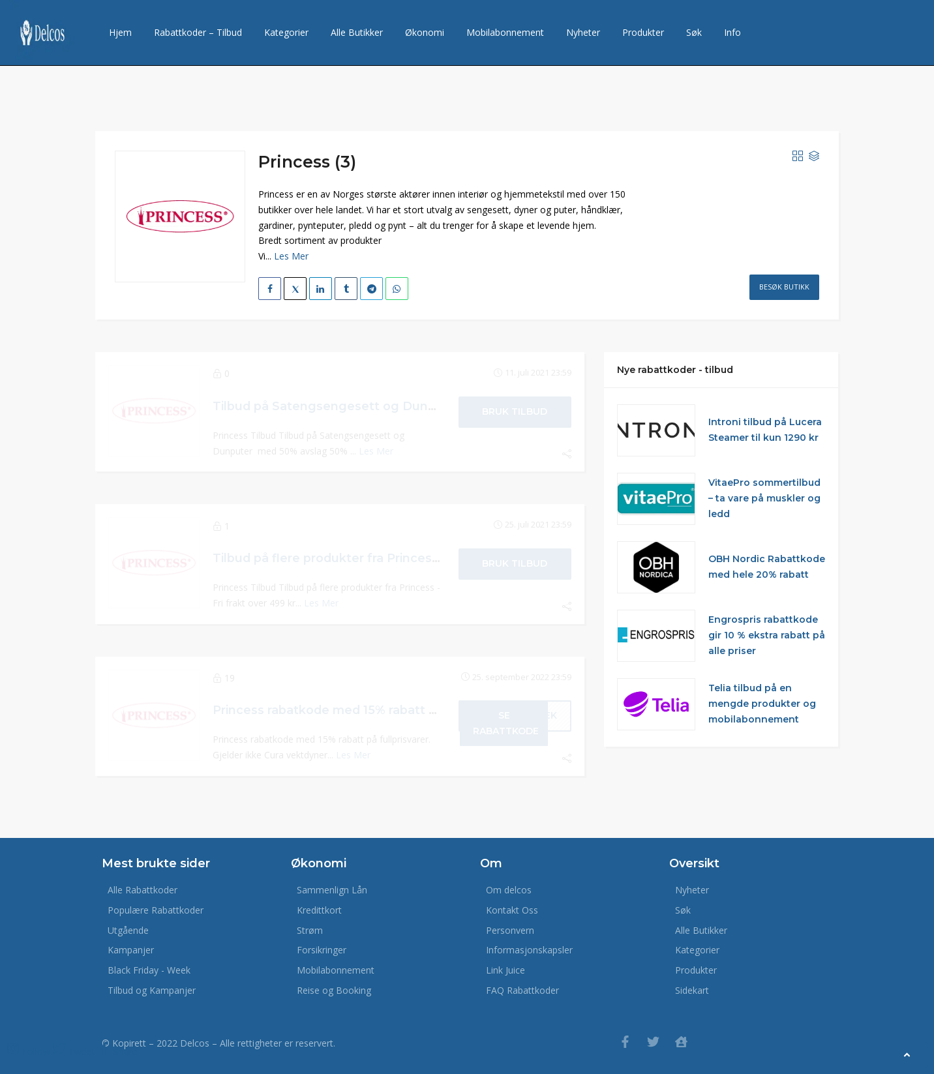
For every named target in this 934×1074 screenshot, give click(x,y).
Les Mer (291, 256)
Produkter (643, 32)
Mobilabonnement (505, 32)
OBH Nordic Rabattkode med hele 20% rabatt (766, 566)
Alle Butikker (357, 32)
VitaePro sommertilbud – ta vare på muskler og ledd (764, 498)
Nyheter (583, 32)
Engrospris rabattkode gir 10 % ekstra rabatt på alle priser (766, 635)
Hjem (120, 32)
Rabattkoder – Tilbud (198, 32)
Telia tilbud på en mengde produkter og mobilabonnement (762, 703)
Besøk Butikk (784, 286)
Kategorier (286, 32)
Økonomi (424, 32)
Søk (694, 32)
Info (732, 32)
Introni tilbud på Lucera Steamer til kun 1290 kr (765, 429)
